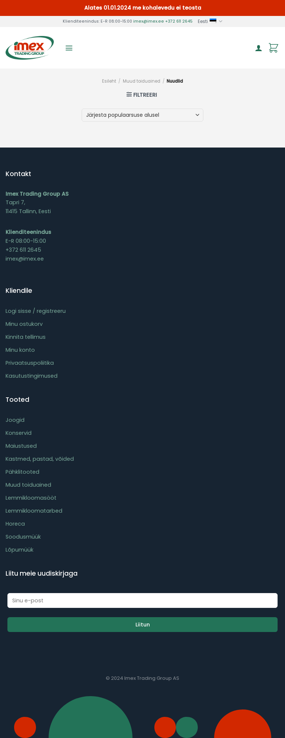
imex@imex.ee (148, 21)
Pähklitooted (22, 472)
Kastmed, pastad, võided (40, 459)
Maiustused (21, 446)
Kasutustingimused (32, 376)
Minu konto (20, 350)
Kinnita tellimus (26, 337)
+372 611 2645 (179, 21)
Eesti (210, 21)
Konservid (19, 433)
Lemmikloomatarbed (34, 510)
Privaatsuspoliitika (30, 363)
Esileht (109, 81)
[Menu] (69, 47)
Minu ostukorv (24, 324)
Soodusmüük (23, 536)
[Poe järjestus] (142, 115)
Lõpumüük (19, 549)
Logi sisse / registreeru (36, 311)
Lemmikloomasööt (31, 498)
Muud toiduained (141, 81)
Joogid (15, 420)
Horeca (15, 523)
